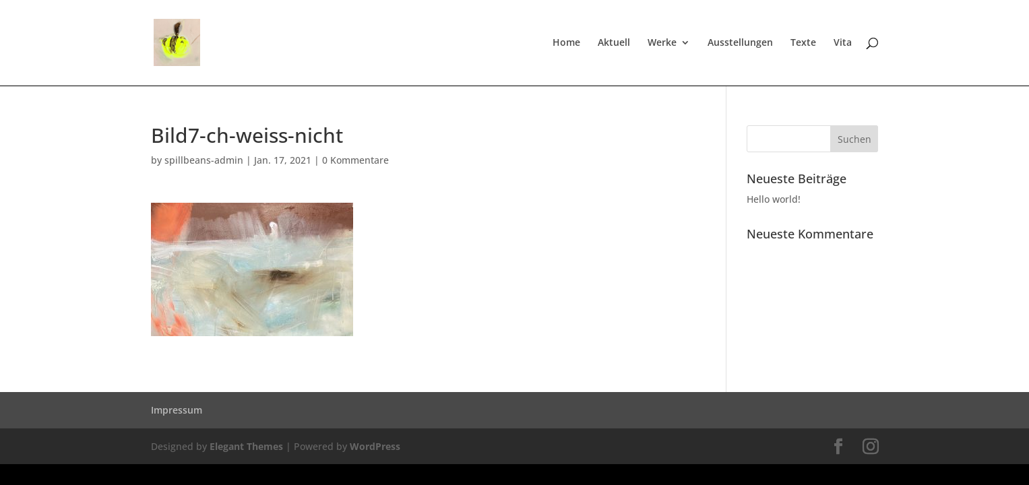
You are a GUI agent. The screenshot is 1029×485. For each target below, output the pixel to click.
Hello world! (774, 199)
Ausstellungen (740, 43)
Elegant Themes (246, 446)
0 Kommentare (355, 160)
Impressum (176, 409)
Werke (662, 43)
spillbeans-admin (203, 160)
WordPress (375, 446)
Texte (803, 43)
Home (566, 43)
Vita (843, 43)
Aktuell (614, 43)
